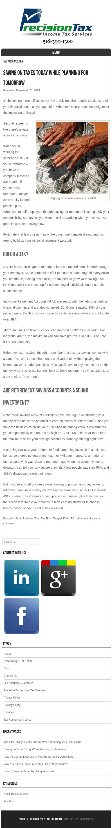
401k (65, 518)
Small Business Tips (27, 518)
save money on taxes (39, 490)
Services (9, 712)
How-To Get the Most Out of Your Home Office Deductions (38, 756)
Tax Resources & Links (17, 719)
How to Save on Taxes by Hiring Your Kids (29, 771)
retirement (82, 518)
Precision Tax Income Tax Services (24, 690)
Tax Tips (46, 518)
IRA (72, 518)
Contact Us (10, 675)
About (7, 653)
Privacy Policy (12, 697)
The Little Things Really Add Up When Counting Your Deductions (42, 742)
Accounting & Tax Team (18, 661)
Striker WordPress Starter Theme (41, 819)
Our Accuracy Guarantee (18, 683)
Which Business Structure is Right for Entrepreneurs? (35, 764)
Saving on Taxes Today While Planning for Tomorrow (35, 749)
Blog (6, 668)
